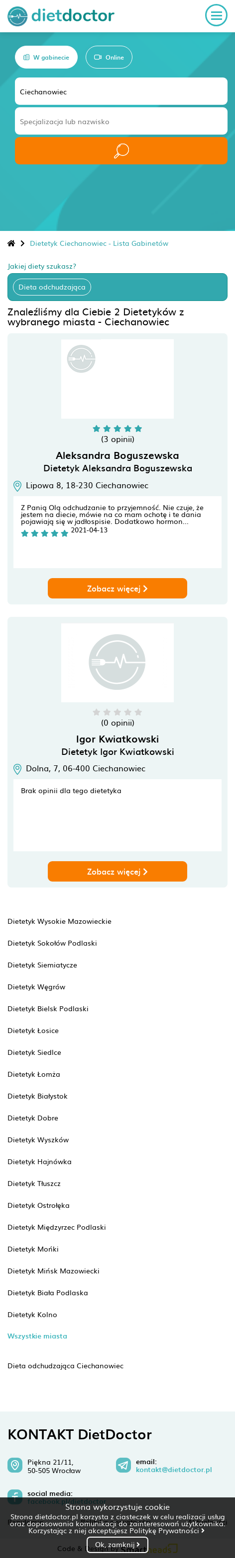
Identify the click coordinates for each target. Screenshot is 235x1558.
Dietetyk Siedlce (34, 1052)
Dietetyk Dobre (32, 1117)
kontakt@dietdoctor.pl (174, 1469)
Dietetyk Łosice (33, 1030)
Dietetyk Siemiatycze (42, 964)
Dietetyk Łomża (33, 1074)
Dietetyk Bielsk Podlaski (48, 1008)
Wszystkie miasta (37, 1336)
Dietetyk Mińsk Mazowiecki (53, 1270)
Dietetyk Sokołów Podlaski (52, 943)
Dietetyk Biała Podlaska (47, 1292)
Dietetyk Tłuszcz (34, 1183)
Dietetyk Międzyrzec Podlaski (56, 1227)
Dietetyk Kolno (32, 1314)
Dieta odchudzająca (52, 287)
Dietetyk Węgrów (36, 986)
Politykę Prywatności (167, 1530)
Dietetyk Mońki (33, 1249)
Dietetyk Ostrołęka (38, 1205)
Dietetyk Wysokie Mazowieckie (59, 921)
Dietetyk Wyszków (38, 1139)
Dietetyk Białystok (37, 1096)
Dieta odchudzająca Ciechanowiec (65, 1365)
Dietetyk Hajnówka (39, 1161)
